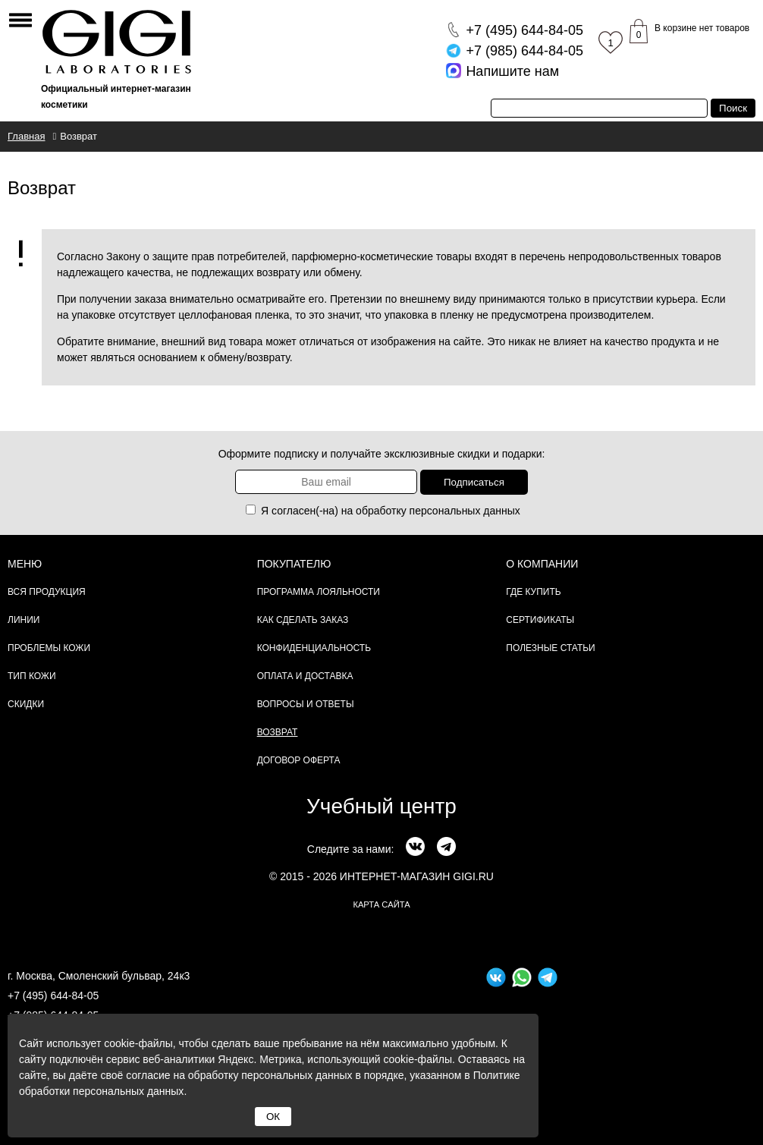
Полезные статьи (550, 648)
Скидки (26, 704)
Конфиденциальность (314, 648)
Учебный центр (381, 806)
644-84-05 (524, 30)
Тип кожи (32, 676)
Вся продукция (47, 592)
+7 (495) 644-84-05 (53, 995)
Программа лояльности (318, 592)
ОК (273, 1116)
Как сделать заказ (303, 620)
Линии (23, 620)
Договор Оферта (299, 760)
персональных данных (465, 511)
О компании (542, 564)
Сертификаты (540, 620)
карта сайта (381, 904)
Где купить (533, 592)
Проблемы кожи (49, 648)
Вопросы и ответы (305, 704)
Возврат (277, 732)
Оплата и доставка (305, 676)
